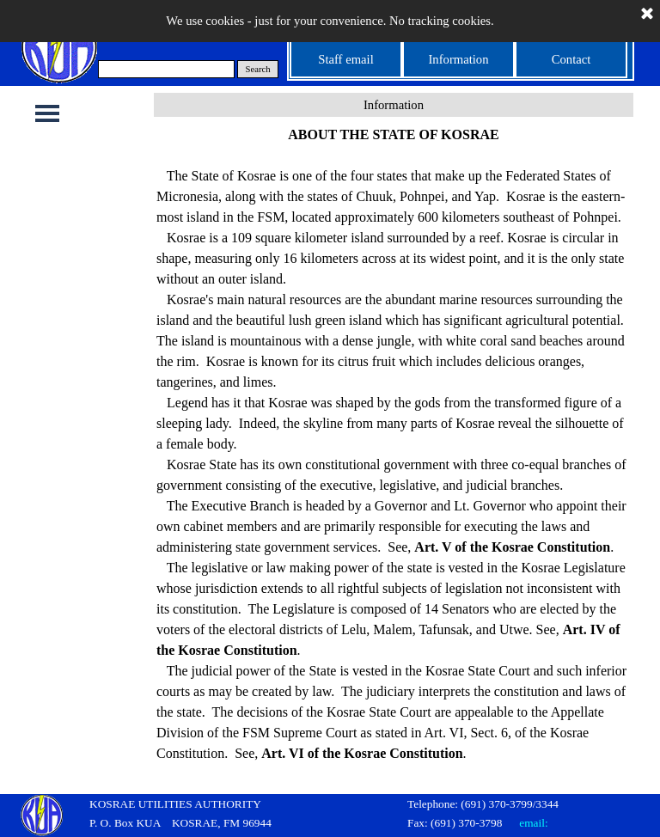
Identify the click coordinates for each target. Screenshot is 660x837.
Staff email (345, 59)
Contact (571, 59)
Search (258, 69)
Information (458, 59)
